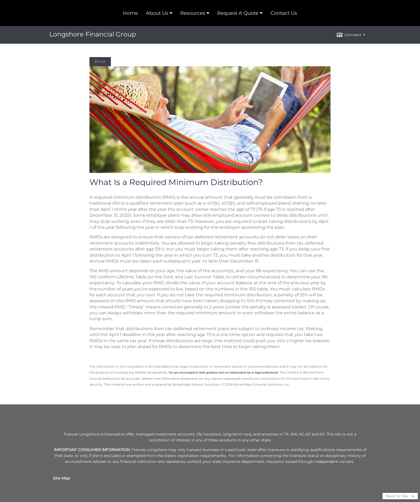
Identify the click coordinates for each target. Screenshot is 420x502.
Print (100, 61)
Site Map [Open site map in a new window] (61, 478)
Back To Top (400, 496)
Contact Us (284, 13)
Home (130, 13)
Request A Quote (237, 13)
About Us (157, 13)
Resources (192, 13)
